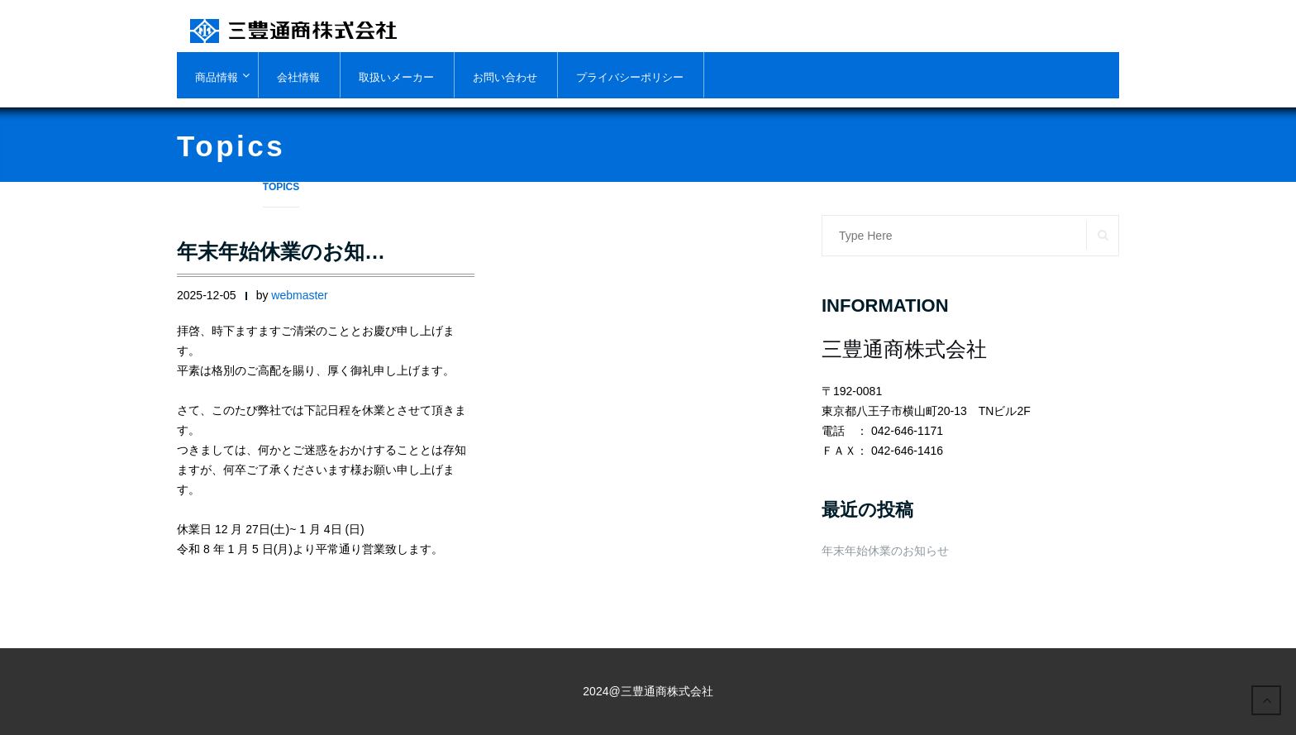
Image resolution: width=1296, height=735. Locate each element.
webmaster (299, 295)
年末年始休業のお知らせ (885, 550)
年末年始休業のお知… (281, 251)
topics (281, 187)
